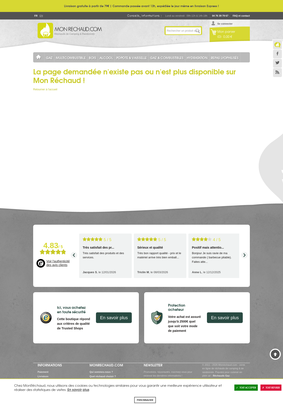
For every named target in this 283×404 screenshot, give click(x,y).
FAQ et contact (241, 15)
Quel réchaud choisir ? (103, 376)
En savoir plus (114, 317)
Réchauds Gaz (221, 375)
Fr (35, 15)
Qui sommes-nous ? (101, 372)
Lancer (197, 30)
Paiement (43, 372)
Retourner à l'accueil (45, 89)
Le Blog (277, 44)
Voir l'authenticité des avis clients (58, 263)
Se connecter (225, 23)
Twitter (277, 63)
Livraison (43, 376)
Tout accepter (246, 387)
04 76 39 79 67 (220, 15)
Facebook (277, 54)
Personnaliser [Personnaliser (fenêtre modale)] (145, 400)
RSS (277, 72)
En (41, 15)
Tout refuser (271, 387)
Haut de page (275, 354)
